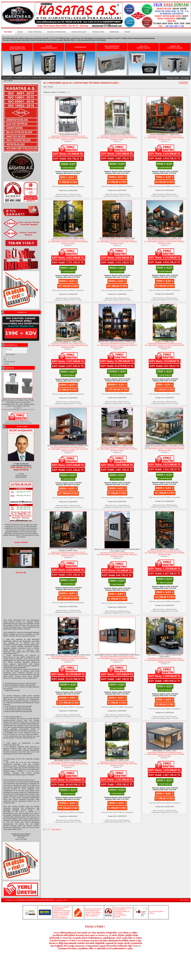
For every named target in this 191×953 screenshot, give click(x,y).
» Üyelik (6, 364)
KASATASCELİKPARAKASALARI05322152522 (68, 136)
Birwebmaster (184, 900)
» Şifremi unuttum (9, 361)
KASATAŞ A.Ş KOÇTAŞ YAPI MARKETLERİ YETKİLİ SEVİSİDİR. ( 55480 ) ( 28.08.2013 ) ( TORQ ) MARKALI (93, 912)
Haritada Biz (21, 572)
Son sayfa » (56, 829)
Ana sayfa (6, 78)
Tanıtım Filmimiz (21, 542)
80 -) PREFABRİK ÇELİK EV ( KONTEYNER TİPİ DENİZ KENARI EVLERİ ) (68, 138)
